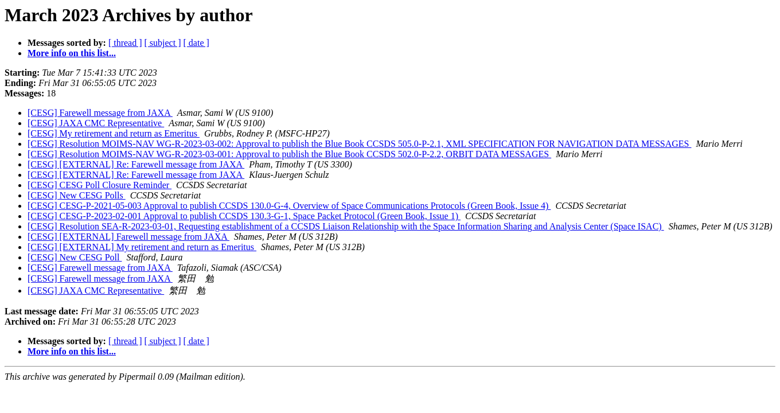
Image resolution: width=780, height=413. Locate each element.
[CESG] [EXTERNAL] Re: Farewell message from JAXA (136, 164)
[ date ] (196, 43)
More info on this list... (72, 53)
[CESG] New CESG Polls (77, 195)
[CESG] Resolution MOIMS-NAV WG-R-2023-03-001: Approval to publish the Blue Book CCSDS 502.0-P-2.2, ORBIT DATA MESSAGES (289, 154)
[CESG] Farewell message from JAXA (100, 113)
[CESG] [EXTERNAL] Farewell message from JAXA (128, 236)
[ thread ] (125, 43)
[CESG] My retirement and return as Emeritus (114, 133)
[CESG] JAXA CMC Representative (96, 123)
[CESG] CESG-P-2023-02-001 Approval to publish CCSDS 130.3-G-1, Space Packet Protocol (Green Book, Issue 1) (244, 216)
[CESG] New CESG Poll (75, 257)
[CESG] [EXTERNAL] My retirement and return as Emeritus (142, 247)
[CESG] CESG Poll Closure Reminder (99, 185)
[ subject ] (163, 43)
